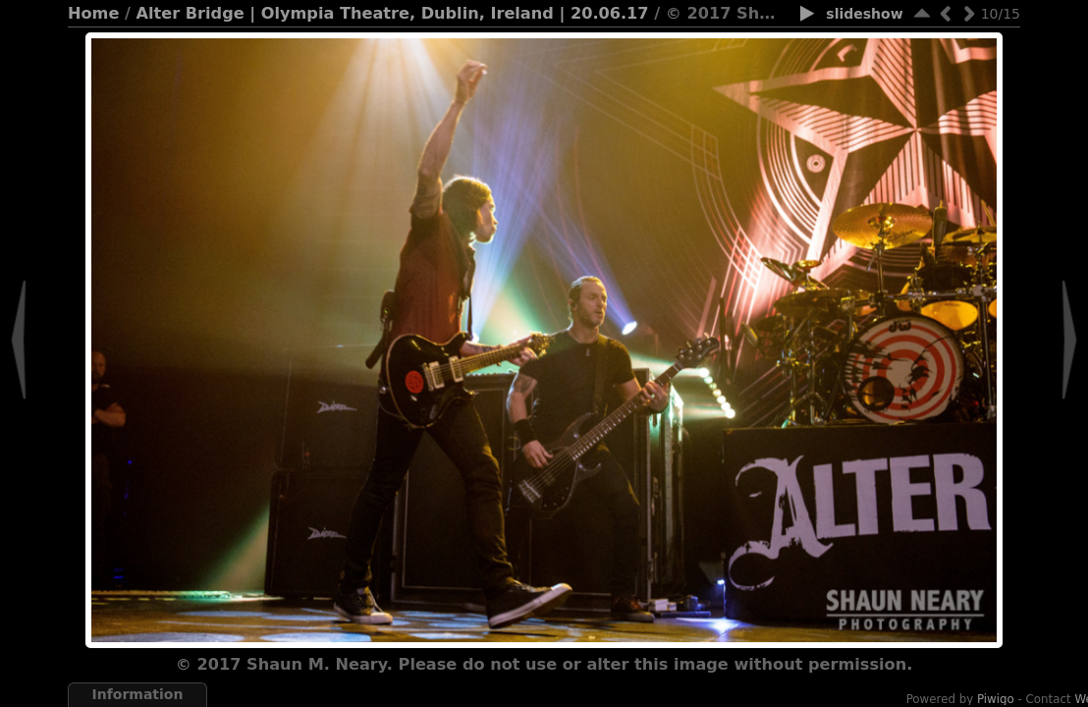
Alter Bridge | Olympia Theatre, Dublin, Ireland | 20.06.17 (392, 13)
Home (93, 13)
